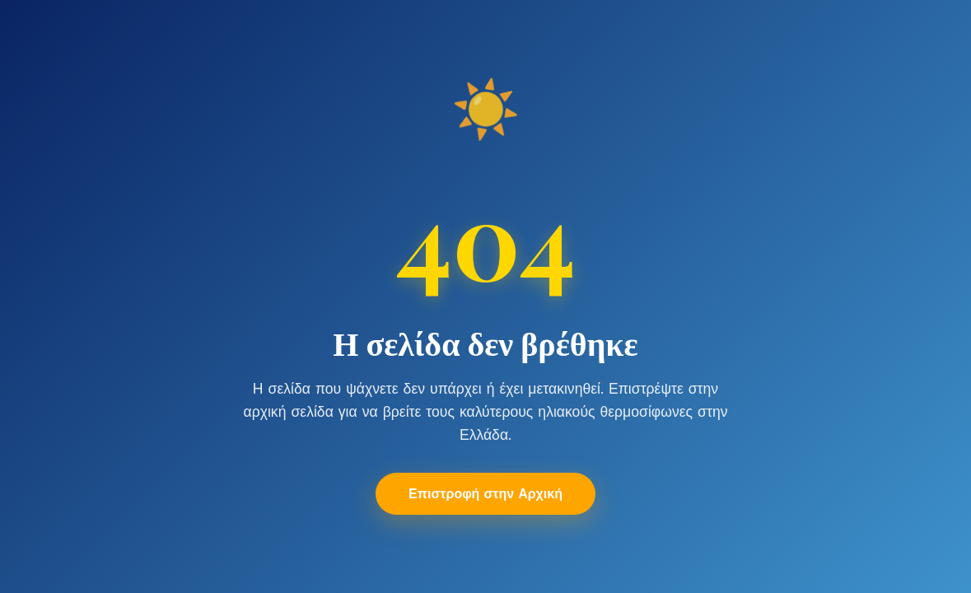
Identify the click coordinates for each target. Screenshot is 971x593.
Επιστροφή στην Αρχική (485, 494)
